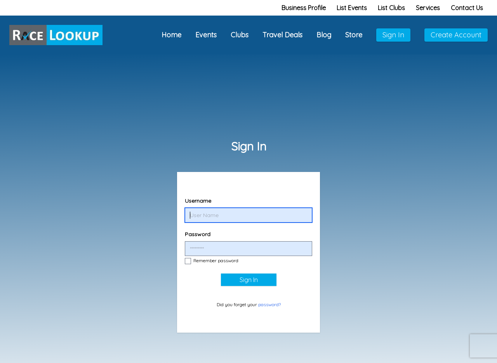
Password (197, 234)
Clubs (239, 34)
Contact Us (467, 8)
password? (269, 304)
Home (171, 34)
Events (206, 34)
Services (428, 8)
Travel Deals (282, 34)
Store (353, 34)
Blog (323, 34)
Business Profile (304, 8)
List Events (352, 8)
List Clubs (391, 8)
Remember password (211, 261)
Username (198, 200)
